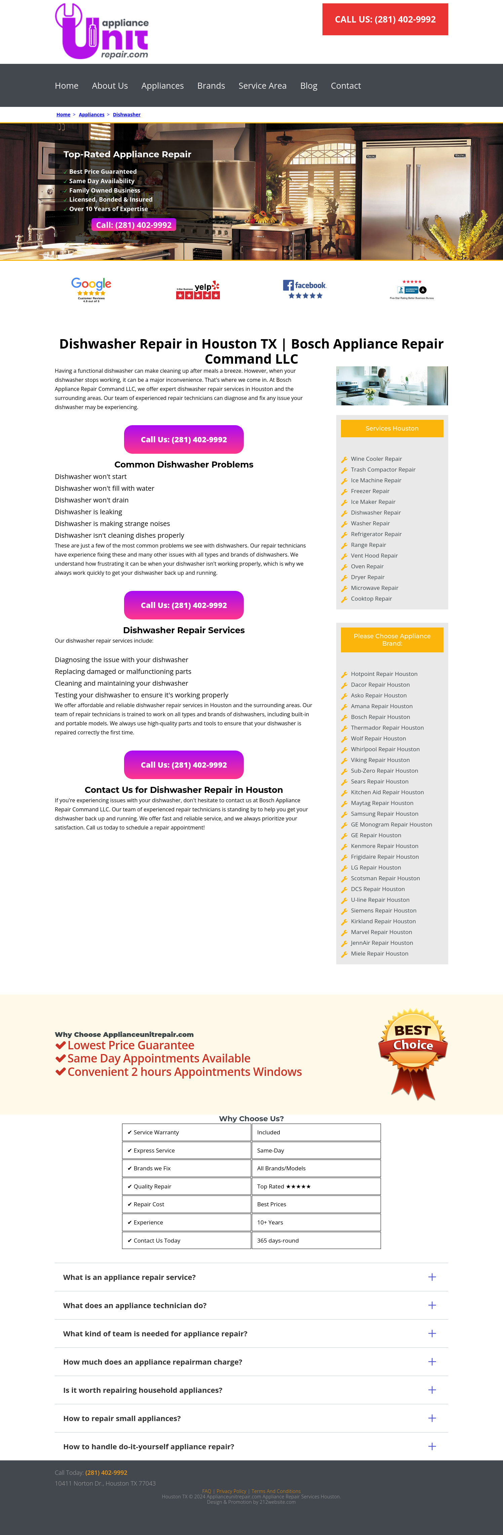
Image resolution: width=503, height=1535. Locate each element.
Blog (308, 85)
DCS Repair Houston (378, 889)
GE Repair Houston (376, 835)
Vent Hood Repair (374, 555)
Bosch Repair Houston (380, 717)
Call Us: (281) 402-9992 (184, 439)
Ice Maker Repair (373, 502)
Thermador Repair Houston (387, 727)
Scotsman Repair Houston (385, 878)
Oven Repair (367, 566)
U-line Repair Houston (380, 899)
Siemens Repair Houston (384, 910)
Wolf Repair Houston (378, 738)
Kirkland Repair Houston (383, 921)
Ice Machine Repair (376, 480)
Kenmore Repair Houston (385, 846)
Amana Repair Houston (382, 706)
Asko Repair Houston (379, 695)
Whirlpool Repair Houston (385, 749)
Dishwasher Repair (376, 512)
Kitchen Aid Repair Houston (387, 792)
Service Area (263, 85)
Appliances (163, 85)
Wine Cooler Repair (376, 458)
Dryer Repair (368, 577)
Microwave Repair (374, 588)
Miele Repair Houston (380, 953)
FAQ (206, 1491)
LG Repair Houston (376, 867)
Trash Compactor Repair (383, 469)
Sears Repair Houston (380, 781)
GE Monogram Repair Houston (391, 824)
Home (67, 85)
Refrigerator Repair (376, 534)
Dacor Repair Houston (380, 684)
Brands (211, 85)
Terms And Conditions (276, 1491)
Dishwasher (127, 114)
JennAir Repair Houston (382, 942)
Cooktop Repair (371, 598)
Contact (346, 85)
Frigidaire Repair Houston (385, 856)
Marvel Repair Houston (381, 932)
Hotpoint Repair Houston (384, 674)
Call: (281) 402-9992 (134, 224)
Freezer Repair (370, 491)
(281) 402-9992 (405, 19)
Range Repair (368, 545)
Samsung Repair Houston (385, 813)
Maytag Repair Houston (382, 803)
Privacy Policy (231, 1491)
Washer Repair (370, 523)
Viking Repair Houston (380, 760)
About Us (110, 85)
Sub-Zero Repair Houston (384, 770)
